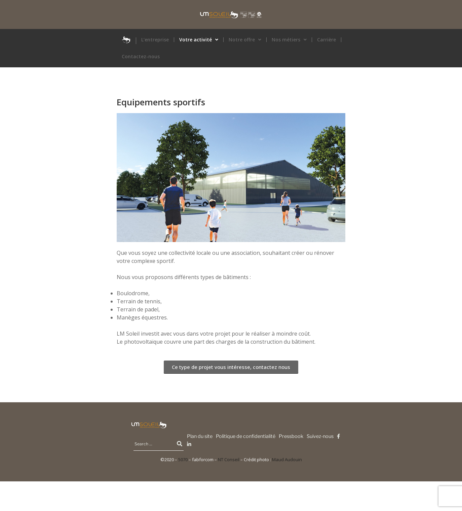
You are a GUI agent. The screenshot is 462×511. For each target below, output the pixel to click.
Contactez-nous (141, 56)
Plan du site (200, 436)
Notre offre (245, 39)
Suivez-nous (320, 436)
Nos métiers (289, 39)
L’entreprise (155, 39)
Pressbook (291, 436)
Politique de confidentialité (245, 436)
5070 (183, 459)
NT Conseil (228, 459)
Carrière (326, 39)
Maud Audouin (287, 459)
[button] (199, 39)
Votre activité (198, 39)
